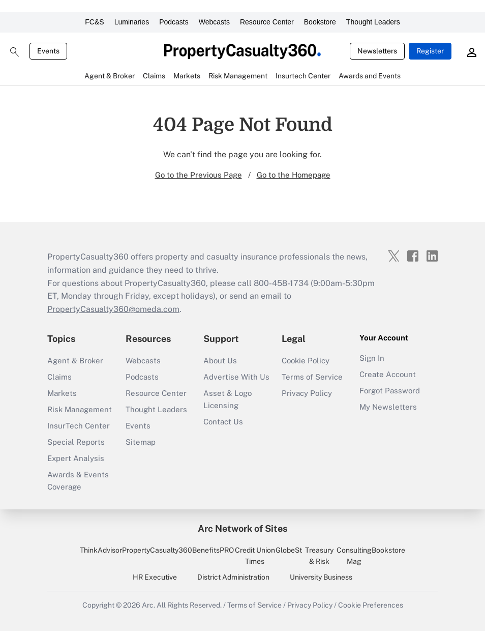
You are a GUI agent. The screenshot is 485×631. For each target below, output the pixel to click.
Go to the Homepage (293, 174)
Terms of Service (312, 376)
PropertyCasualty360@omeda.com (113, 309)
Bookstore (320, 22)
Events (48, 51)
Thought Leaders (373, 22)
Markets (62, 393)
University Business (321, 577)
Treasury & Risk (319, 555)
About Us (220, 360)
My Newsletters (388, 407)
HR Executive (155, 577)
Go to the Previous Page (198, 174)
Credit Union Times (255, 555)
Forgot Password (389, 390)
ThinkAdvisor (101, 550)
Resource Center (267, 22)
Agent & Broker (75, 360)
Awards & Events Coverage (78, 480)
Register (430, 51)
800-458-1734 (281, 283)
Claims (59, 376)
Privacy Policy (307, 393)
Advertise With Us (236, 376)
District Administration (233, 577)
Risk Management (79, 409)
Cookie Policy (305, 360)
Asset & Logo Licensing (227, 399)
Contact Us (223, 421)
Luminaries (131, 22)
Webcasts (214, 22)
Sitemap (141, 442)
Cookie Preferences (370, 605)
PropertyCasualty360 (157, 550)
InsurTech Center (78, 425)
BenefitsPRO (213, 550)
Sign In (371, 358)
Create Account (387, 374)
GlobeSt (289, 550)
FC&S (94, 22)
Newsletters (377, 51)
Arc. (148, 605)
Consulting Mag (354, 555)
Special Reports (76, 442)
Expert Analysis (75, 458)
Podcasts (174, 22)
